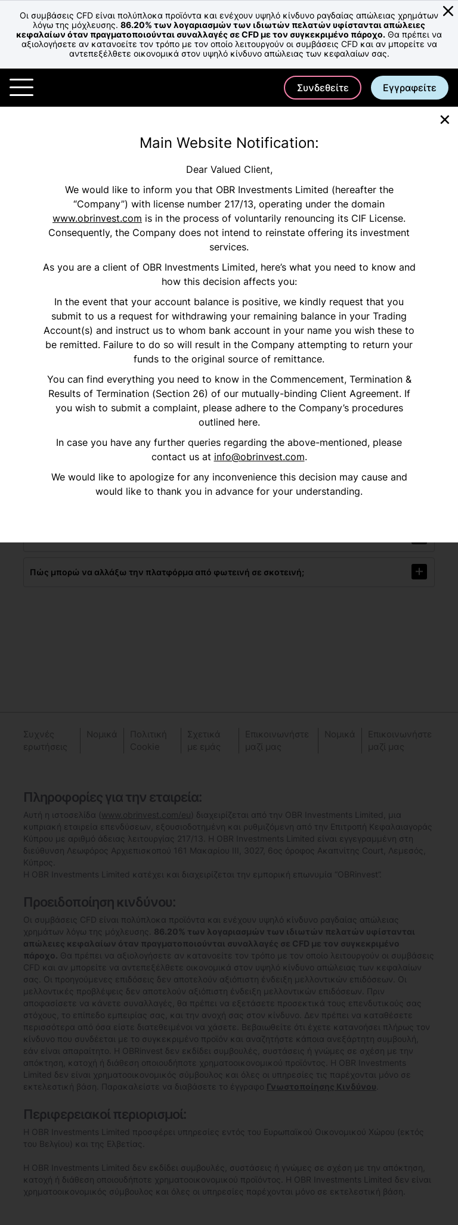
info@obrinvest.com (259, 457)
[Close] (444, 118)
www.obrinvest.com (97, 218)
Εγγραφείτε (410, 88)
